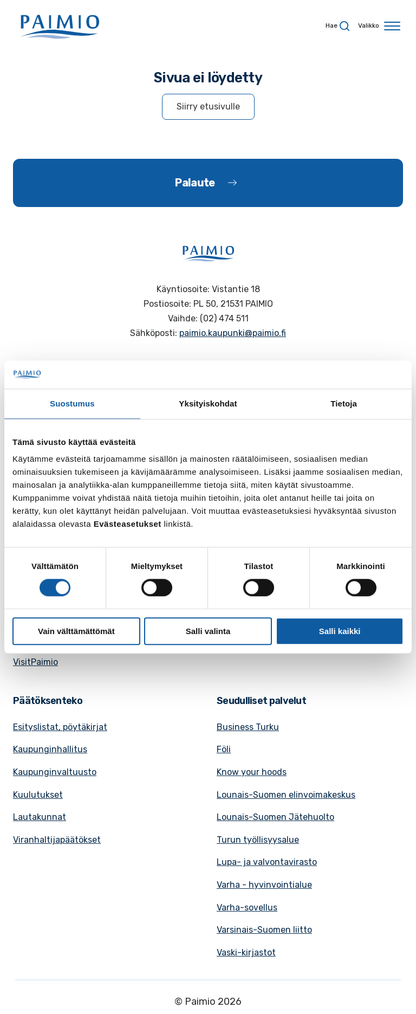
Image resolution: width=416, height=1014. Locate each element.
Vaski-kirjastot (246, 952)
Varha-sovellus (247, 907)
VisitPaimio (35, 662)
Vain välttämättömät (76, 631)
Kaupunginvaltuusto (54, 772)
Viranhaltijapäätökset (57, 840)
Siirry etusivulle (208, 106)
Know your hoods (252, 772)
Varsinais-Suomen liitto (264, 930)
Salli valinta (208, 631)
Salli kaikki (340, 631)
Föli (224, 749)
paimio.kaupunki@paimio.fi (232, 333)
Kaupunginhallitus (50, 749)
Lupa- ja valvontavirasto (267, 862)
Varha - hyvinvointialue (264, 885)
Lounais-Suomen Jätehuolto (275, 817)
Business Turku (248, 727)
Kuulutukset (38, 795)
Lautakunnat (39, 817)
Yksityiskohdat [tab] (208, 403)
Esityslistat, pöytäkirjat (60, 727)
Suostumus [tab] (72, 403)
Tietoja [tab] (343, 403)
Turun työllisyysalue (258, 840)
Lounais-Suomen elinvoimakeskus (286, 795)
